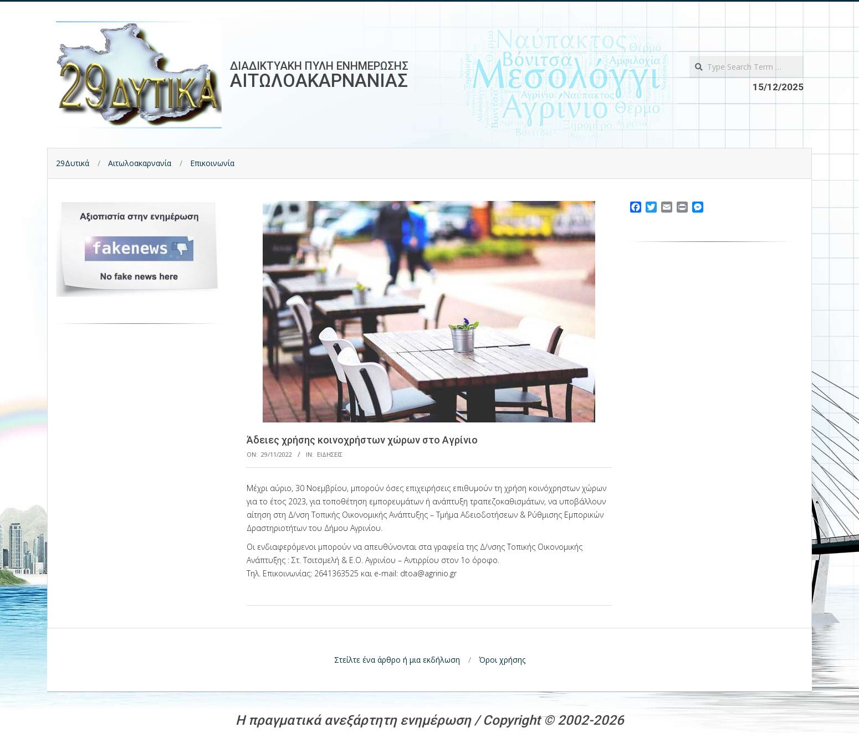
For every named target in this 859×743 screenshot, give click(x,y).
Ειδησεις (329, 454)
